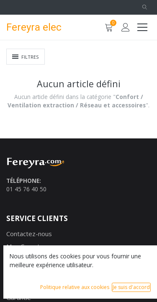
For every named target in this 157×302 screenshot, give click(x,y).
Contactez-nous (29, 233)
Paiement (20, 285)
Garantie (18, 297)
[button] (144, 7)
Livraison (19, 272)
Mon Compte (25, 246)
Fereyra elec (31, 27)
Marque (17, 259)
